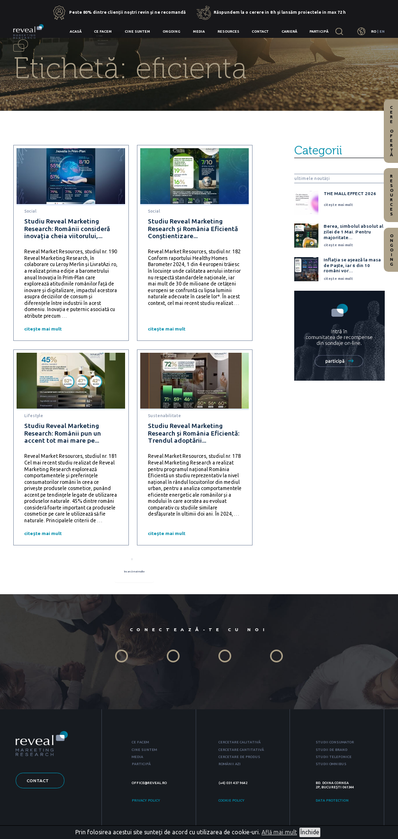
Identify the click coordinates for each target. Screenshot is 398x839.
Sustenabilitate (164, 415)
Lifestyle (33, 415)
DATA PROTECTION (332, 802)
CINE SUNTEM (144, 751)
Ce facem (103, 31)
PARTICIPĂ (141, 766)
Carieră (289, 31)
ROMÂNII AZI (229, 766)
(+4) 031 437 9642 (232, 785)
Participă (318, 31)
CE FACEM (140, 744)
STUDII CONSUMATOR (335, 744)
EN (382, 31)
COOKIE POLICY (231, 802)
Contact (260, 31)
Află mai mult (279, 832)
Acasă (75, 31)
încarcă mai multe (134, 574)
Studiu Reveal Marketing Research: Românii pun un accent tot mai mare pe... (62, 433)
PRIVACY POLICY (146, 802)
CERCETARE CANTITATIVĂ (241, 751)
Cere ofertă (391, 131)
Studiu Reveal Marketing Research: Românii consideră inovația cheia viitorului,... (67, 228)
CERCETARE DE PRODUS (239, 759)
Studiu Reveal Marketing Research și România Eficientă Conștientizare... (193, 228)
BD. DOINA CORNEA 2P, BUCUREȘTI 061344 (335, 787)
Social (30, 211)
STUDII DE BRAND (331, 751)
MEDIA (137, 759)
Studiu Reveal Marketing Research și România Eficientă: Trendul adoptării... (193, 433)
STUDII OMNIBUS (331, 766)
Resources (228, 31)
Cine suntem (137, 31)
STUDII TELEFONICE (334, 759)
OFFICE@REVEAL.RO (149, 785)
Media (199, 31)
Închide (309, 832)
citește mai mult (43, 328)
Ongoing (171, 31)
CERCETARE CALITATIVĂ (239, 744)
